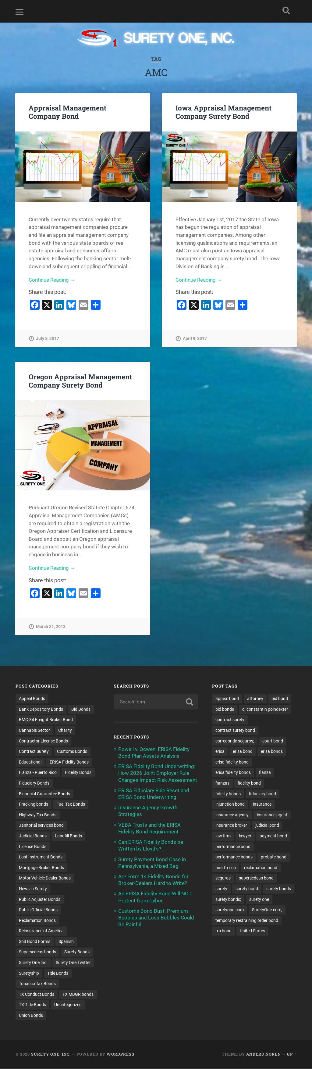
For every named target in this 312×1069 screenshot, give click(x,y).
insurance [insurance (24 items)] (262, 804)
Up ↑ (291, 1055)
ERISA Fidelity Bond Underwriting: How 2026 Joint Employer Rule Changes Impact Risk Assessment (157, 773)
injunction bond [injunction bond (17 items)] (230, 804)
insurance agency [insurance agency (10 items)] (232, 815)
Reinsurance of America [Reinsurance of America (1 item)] (41, 931)
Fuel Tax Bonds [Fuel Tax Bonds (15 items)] (70, 804)
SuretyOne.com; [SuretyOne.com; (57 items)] (267, 910)
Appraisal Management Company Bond (67, 112)
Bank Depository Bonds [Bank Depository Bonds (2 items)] (41, 709)
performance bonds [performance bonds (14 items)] (234, 857)
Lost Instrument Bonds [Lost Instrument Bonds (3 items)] (40, 857)
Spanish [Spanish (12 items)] (66, 942)
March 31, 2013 (51, 626)
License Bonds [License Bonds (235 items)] (32, 846)
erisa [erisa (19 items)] (220, 751)
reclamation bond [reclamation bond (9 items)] (260, 867)
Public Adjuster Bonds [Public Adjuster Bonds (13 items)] (39, 899)
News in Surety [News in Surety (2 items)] (33, 889)
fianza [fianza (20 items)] (265, 772)
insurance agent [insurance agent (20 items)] (272, 815)
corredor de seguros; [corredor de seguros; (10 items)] (234, 741)
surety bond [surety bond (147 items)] (247, 889)
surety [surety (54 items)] (221, 889)
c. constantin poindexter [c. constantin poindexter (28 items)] (265, 709)
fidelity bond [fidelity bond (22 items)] (249, 783)
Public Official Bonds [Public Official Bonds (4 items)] (38, 910)
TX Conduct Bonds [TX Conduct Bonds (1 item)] (36, 994)
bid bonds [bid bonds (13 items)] (224, 709)
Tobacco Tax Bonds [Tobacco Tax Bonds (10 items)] (37, 984)
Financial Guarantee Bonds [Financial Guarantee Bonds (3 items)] (44, 793)
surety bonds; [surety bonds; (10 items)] (228, 899)
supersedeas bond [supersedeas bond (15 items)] (256, 878)
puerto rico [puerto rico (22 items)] (225, 867)
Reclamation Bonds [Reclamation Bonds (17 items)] (37, 921)
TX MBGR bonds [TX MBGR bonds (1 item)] (78, 994)
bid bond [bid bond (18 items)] (279, 698)
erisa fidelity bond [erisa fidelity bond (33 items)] (232, 762)
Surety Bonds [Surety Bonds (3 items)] (77, 952)
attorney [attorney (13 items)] (255, 698)
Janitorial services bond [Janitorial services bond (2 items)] (41, 825)
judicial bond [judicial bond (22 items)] (267, 825)
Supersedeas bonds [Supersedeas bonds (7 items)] (37, 952)
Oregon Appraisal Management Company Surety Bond (80, 380)
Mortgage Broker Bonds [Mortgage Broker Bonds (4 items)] (41, 867)
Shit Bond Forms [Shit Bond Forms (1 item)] (34, 942)
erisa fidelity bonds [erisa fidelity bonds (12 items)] (233, 772)
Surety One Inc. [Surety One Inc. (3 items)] (33, 963)
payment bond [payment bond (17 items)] (273, 836)
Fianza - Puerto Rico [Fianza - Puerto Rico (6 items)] (38, 772)
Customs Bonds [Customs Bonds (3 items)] (72, 751)
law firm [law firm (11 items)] (223, 836)
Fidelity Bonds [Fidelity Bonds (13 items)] (78, 772)
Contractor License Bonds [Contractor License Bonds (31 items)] (43, 741)
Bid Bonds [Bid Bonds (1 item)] (80, 709)
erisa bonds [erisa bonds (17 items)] (272, 751)
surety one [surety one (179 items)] (259, 899)
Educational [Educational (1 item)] (30, 762)
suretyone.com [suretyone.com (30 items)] (229, 910)
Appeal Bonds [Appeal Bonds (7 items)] (32, 698)
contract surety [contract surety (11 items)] (229, 719)
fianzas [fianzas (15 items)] (222, 783)
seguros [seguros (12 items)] (223, 878)
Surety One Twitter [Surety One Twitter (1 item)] (73, 963)
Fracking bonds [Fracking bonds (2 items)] (33, 804)
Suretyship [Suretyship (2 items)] (29, 973)
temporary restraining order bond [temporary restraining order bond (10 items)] (246, 921)
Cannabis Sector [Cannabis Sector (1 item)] (34, 730)
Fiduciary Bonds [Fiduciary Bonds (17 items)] (34, 783)
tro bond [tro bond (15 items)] (223, 931)
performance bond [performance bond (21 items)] (232, 846)
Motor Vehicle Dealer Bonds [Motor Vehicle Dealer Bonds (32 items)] (45, 878)
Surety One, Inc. (51, 1055)
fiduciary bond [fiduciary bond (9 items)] (262, 793)
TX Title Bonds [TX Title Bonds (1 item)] (32, 1005)
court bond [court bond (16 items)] (272, 741)
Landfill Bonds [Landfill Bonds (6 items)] (68, 836)
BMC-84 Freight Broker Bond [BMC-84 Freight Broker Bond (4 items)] (46, 719)
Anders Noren (263, 1055)
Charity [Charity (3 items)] (65, 730)
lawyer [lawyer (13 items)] (245, 836)
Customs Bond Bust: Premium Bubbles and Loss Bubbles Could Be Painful (156, 917)
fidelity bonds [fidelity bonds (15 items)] (228, 793)
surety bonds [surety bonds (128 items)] (278, 889)
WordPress (120, 1055)
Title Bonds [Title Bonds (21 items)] (57, 973)
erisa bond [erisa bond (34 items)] (243, 751)
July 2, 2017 (47, 338)
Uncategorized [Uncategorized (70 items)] (68, 1005)
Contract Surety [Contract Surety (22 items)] (34, 751)
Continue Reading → (52, 280)
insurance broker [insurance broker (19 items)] (231, 825)
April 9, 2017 (195, 338)
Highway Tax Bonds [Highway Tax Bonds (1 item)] (37, 815)
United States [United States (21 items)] (252, 931)
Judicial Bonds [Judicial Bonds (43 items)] (33, 836)
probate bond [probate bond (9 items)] (273, 857)
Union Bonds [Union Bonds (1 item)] (31, 1016)
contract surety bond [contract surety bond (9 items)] (235, 730)
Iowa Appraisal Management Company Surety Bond (223, 112)
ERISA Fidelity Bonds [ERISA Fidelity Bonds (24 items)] (69, 762)
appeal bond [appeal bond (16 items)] (227, 698)
